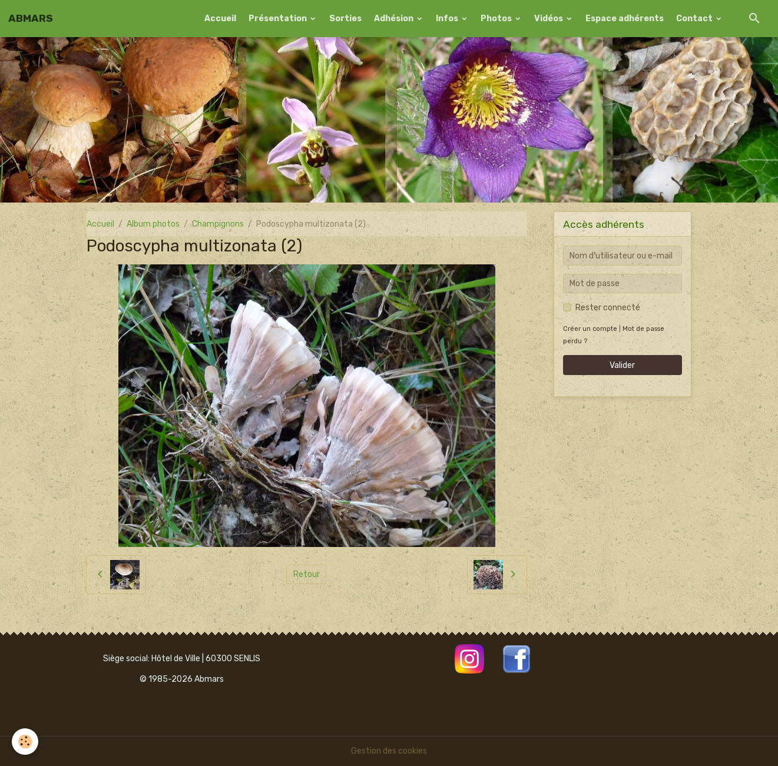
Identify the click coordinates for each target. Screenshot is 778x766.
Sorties (345, 19)
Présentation (279, 19)
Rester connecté (607, 308)
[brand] (30, 18)
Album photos (153, 224)
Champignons (218, 224)
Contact (695, 19)
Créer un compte (590, 329)
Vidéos (549, 19)
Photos (497, 19)
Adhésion (394, 19)
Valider (622, 365)
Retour (306, 574)
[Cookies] (25, 741)
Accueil (220, 19)
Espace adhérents (624, 19)
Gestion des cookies (389, 751)
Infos (448, 19)
